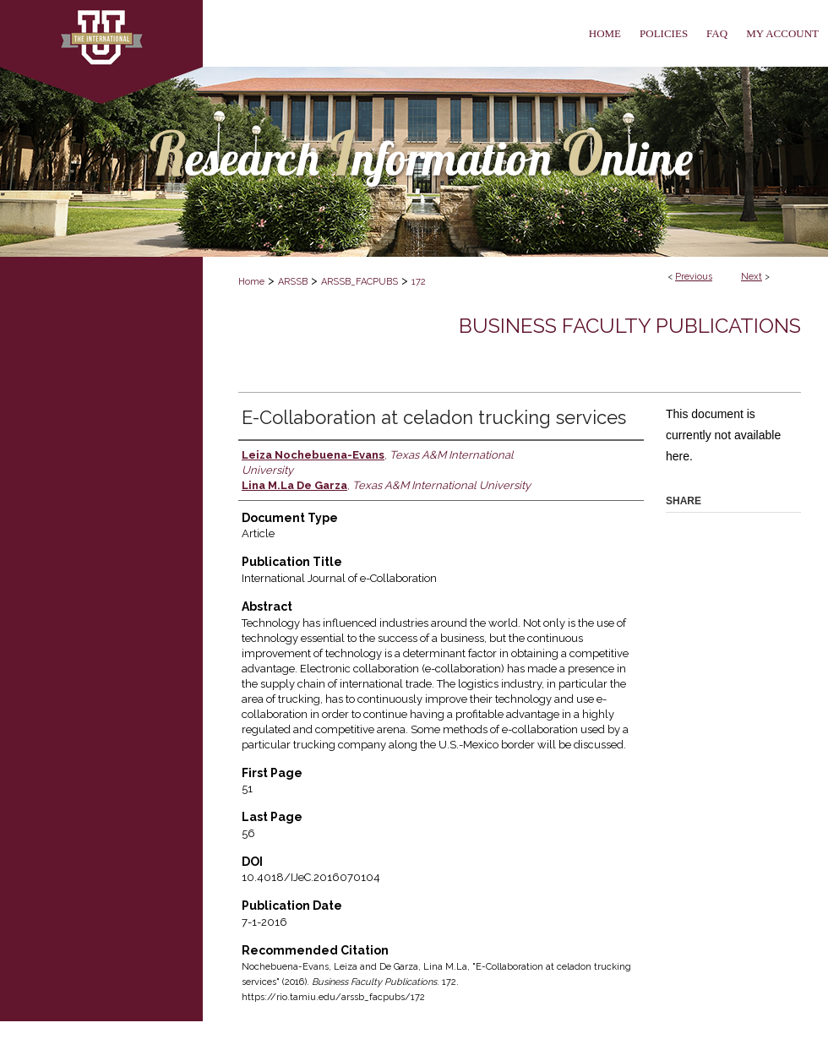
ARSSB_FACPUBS (359, 281)
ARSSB (293, 281)
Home (251, 281)
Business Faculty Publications (630, 325)
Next (751, 276)
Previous (693, 276)
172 (418, 281)
